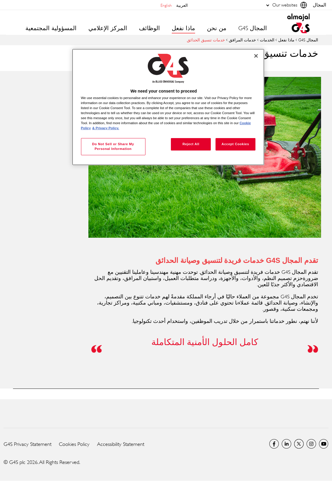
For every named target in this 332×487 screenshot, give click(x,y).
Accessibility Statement (120, 444)
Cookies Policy (74, 444)
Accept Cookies (235, 144)
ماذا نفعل (286, 39)
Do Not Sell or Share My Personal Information (113, 146)
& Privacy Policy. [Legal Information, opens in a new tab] (105, 128)
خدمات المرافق (242, 39)
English (166, 5)
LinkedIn (286, 444)
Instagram (311, 444)
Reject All (190, 144)
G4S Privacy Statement (27, 444)
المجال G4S (252, 28)
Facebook (274, 444)
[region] (168, 107)
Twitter (299, 444)
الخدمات (267, 39)
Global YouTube (323, 444)
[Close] (256, 55)
